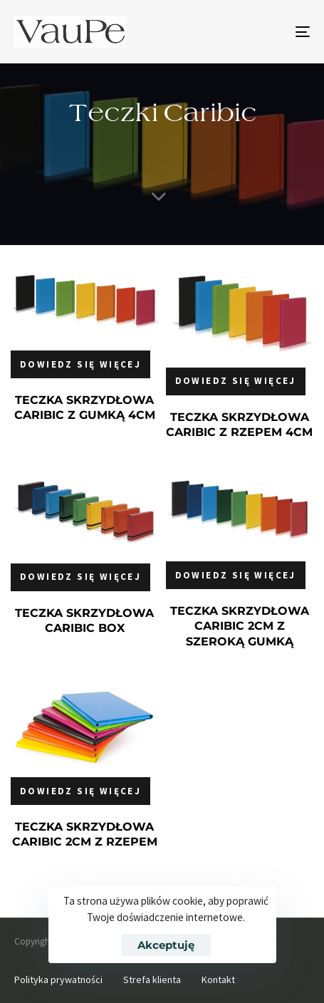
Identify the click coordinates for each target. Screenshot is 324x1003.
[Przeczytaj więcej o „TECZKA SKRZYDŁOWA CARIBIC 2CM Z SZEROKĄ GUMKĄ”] (235, 575)
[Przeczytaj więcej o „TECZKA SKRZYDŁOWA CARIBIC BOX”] (80, 577)
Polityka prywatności (58, 979)
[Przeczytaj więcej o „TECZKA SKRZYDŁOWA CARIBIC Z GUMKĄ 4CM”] (80, 364)
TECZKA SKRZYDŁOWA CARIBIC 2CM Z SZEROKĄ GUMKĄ (239, 626)
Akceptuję (165, 945)
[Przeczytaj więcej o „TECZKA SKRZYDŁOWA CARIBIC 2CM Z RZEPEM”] (80, 791)
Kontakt (218, 979)
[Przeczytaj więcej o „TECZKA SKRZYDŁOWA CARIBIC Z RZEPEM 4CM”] (235, 381)
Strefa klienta (152, 979)
